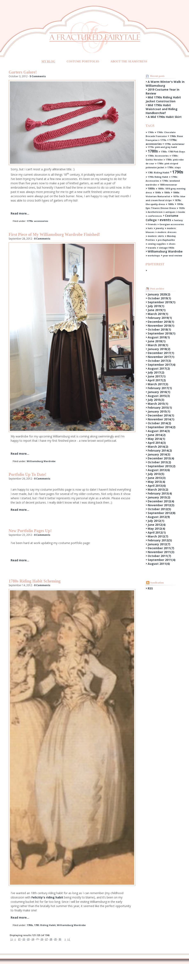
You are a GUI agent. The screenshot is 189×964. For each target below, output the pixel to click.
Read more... (20, 213)
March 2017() (158, 384)
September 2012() (161, 513)
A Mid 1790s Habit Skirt (165, 117)
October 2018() (159, 329)
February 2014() (160, 450)
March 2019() (158, 314)
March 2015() (158, 404)
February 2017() (160, 388)
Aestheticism (155, 212)
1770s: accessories (37, 221)
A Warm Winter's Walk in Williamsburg (165, 84)
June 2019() (157, 310)
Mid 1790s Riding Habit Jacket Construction (163, 99)
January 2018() (159, 349)
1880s (171, 204)
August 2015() (159, 396)
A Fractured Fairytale (94, 37)
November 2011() (161, 552)
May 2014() (156, 439)
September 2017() (161, 365)
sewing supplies (157, 243)
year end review (172, 255)
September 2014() (161, 427)
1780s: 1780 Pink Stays (173, 151)
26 (42, 939)
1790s (177, 172)
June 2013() (157, 478)
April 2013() (157, 486)
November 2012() (161, 505)
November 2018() (161, 325)
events (165, 220)
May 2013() (156, 482)
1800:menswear (168, 184)
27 (46, 939)
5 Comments (38, 76)
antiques (170, 212)
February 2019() (160, 318)
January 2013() (159, 497)
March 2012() (158, 536)
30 (60, 939)
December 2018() (161, 322)
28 (51, 939)
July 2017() (156, 372)
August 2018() (159, 337)
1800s (151, 188)
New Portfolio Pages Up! (30, 530)
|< (11, 939)
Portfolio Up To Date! (27, 474)
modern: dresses (166, 232)
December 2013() (161, 458)
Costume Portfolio (83, 61)
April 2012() (157, 532)
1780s (30, 925)
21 (19, 939)
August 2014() (159, 431)
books (181, 212)
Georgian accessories (171, 224)
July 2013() (156, 474)
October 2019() (159, 298)
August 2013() (159, 470)
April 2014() (157, 443)
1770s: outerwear (174, 143)
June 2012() (157, 525)
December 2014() (161, 415)
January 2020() (159, 294)
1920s (182, 208)
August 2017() (159, 368)
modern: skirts (156, 236)
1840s (158, 192)
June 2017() (157, 376)
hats (150, 228)
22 (24, 939)
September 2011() (161, 560)
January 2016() (159, 392)
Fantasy (178, 220)
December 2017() (161, 353)
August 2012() (159, 517)
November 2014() (161, 419)
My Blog (48, 61)
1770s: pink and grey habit (162, 147)
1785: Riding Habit (45, 925)
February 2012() (160, 540)
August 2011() (159, 564)
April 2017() (157, 380)
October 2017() (159, 361)
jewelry (160, 228)
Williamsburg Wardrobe (41, 461)
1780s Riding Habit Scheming (35, 581)
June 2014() (157, 435)
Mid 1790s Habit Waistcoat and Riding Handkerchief (161, 109)
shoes (172, 243)
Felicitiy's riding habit (47, 897)
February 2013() (160, 493)
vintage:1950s (166, 247)
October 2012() (159, 509)
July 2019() (156, 306)
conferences (155, 215)
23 (28, 939)
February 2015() (160, 407)
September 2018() (161, 333)
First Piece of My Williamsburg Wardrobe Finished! (54, 234)
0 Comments (42, 238)
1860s (167, 192)
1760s (151, 132)
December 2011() (161, 548)
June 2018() (157, 341)
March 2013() (158, 489)
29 (55, 939)
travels (152, 247)
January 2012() (159, 544)
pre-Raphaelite (166, 240)
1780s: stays (174, 167)
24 (33, 939)
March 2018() (158, 345)
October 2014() (159, 423)
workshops (154, 255)
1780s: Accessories (158, 155)
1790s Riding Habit (158, 176)
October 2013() (159, 462)
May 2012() (156, 528)
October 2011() (159, 556)
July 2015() (156, 400)
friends (152, 224)
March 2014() (158, 447)
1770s (163, 140)
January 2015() (159, 411)
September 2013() (161, 466)
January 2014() (159, 454)
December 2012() (161, 501)
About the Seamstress (129, 61)
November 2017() (161, 357)
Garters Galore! (23, 72)
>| (68, 939)
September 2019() (161, 302)
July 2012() (156, 521)
